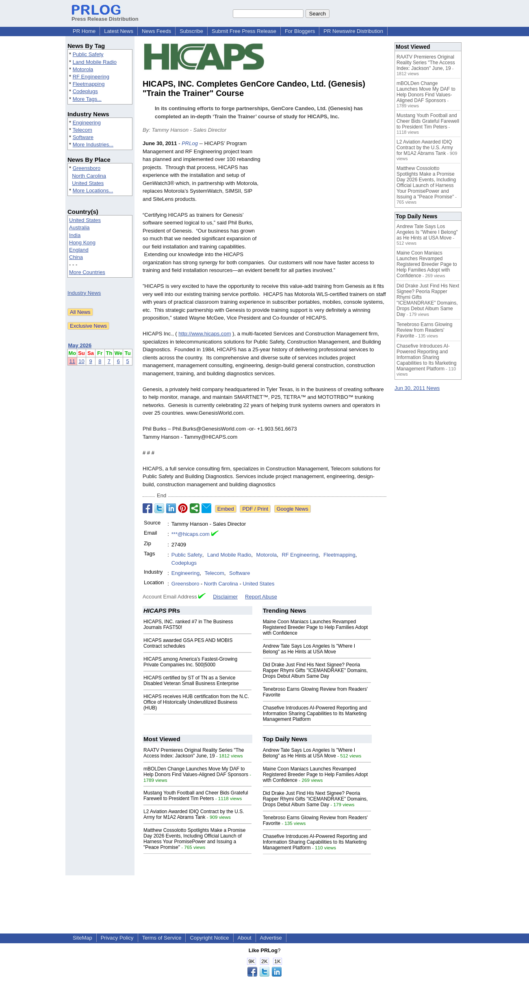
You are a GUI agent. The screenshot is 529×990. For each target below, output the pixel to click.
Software (83, 137)
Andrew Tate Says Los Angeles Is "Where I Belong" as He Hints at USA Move (309, 649)
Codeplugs (85, 91)
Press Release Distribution (105, 16)
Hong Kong (82, 242)
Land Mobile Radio (95, 62)
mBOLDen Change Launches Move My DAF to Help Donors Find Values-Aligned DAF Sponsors (195, 771)
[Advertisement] (325, 199)
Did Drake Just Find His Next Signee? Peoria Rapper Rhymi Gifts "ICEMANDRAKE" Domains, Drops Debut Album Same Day (315, 670)
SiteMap (82, 938)
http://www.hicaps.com (204, 334)
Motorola (83, 69)
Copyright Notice (209, 938)
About (244, 938)
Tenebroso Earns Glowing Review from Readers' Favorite (424, 330)
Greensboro (87, 168)
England (79, 250)
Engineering (87, 123)
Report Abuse (261, 597)
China (76, 257)
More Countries (87, 272)
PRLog (190, 143)
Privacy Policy (117, 938)
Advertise (271, 938)
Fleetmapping (89, 84)
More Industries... (93, 144)
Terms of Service (162, 938)
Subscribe (191, 31)
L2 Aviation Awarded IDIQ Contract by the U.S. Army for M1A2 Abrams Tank (193, 814)
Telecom (82, 130)
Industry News (84, 293)
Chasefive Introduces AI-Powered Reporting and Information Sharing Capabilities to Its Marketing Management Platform (315, 713)
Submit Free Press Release (244, 31)
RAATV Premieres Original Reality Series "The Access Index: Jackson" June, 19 (193, 753)
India (74, 235)
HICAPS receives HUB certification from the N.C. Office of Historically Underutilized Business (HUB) (196, 702)
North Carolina (89, 176)
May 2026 (80, 345)
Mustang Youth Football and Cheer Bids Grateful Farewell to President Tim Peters (195, 795)
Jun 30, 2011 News (417, 388)
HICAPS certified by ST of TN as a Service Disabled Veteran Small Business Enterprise (191, 680)
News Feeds (156, 31)
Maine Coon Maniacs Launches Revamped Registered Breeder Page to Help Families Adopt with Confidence (315, 627)
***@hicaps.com (190, 534)
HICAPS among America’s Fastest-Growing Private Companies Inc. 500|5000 (190, 662)
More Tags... (87, 99)
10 (81, 361)
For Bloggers (300, 31)
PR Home (84, 31)
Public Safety (88, 54)
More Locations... (93, 190)
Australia (79, 227)
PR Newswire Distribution (353, 31)
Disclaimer (225, 597)
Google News (292, 509)
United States (88, 183)
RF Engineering (91, 77)
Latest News (118, 31)
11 (72, 361)
